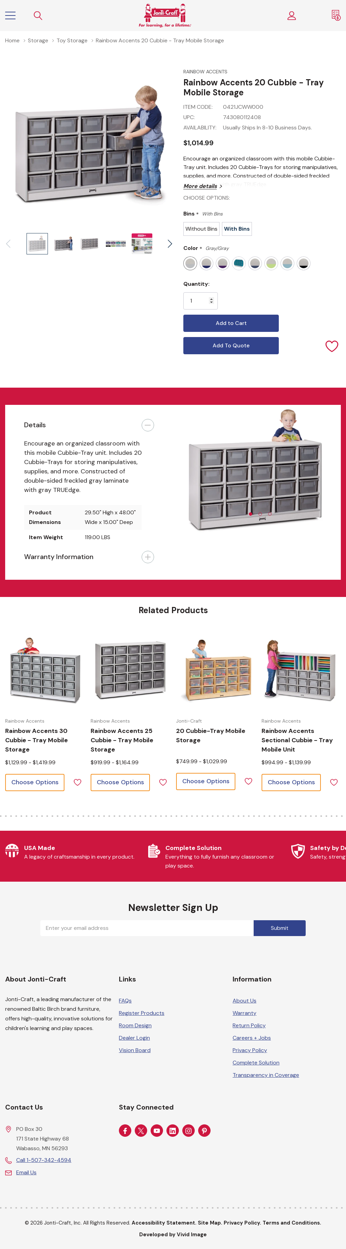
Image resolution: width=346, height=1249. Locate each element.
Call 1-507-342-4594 (43, 1160)
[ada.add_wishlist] (77, 781)
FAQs (125, 1000)
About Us (244, 1000)
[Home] (165, 15)
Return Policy (249, 1025)
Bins (203, 214)
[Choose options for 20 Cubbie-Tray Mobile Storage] (216, 671)
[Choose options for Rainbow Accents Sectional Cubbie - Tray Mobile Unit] (302, 671)
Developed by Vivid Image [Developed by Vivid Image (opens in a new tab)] (173, 1234)
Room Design (135, 1025)
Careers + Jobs (252, 1037)
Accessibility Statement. (164, 1222)
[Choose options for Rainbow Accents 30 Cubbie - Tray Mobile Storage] (45, 671)
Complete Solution (256, 1062)
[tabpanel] (257, 472)
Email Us (26, 1172)
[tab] (250, 514)
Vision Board (135, 1050)
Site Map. (210, 1222)
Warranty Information (58, 556)
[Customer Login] (291, 15)
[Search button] (38, 15)
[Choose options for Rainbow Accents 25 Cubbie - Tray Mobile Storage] (131, 671)
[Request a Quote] (336, 15)
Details (35, 424)
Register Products (141, 1013)
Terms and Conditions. (292, 1222)
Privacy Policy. (242, 1222)
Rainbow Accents (205, 72)
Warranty (244, 1013)
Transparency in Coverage (266, 1075)
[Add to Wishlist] (332, 345)
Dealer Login (134, 1037)
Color (206, 248)
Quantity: (196, 283)
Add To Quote (231, 345)
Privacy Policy (250, 1050)
